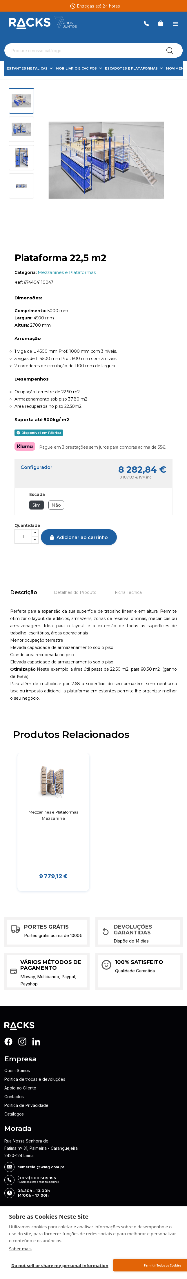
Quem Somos (17, 1070)
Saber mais (20, 1248)
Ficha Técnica (128, 592)
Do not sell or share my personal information (59, 1265)
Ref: (18, 282)
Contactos (14, 1096)
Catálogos (14, 1113)
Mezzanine (53, 818)
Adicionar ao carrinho (79, 537)
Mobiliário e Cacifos (79, 68)
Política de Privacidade (26, 1105)
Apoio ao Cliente (20, 1087)
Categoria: (25, 272)
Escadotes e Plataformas (134, 68)
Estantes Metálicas (30, 68)
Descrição (23, 592)
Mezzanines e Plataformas (67, 272)
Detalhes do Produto (75, 592)
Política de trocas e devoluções (34, 1079)
